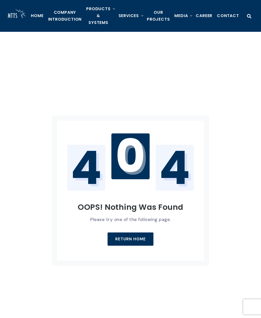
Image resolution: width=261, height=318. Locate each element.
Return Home (130, 239)
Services (129, 16)
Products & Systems (98, 15)
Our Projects (158, 15)
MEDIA (181, 16)
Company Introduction (65, 15)
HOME (37, 16)
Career (204, 16)
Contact (228, 16)
